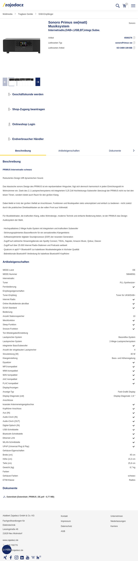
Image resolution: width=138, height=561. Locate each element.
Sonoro (132, 23)
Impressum (66, 521)
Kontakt (64, 516)
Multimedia (7, 14)
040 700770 (10, 545)
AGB (63, 531)
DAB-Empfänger (46, 14)
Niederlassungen (118, 521)
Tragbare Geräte (25, 14)
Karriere (114, 526)
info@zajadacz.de (13, 550)
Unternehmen (117, 516)
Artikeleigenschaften (69, 150)
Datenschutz (66, 526)
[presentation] (5, 82)
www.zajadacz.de (10, 540)
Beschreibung (23, 150)
